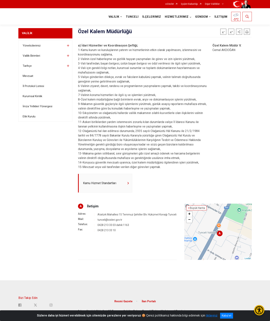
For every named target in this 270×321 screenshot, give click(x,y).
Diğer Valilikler (212, 4)
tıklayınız (212, 315)
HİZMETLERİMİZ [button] (177, 16)
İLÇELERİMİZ (151, 16)
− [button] (189, 220)
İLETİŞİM (220, 16)
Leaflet (247, 258)
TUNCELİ (132, 16)
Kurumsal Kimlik (32, 96)
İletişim (93, 206)
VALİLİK (27, 33)
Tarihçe (27, 66)
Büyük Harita (197, 207)
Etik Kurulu (29, 116)
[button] (239, 32)
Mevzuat (28, 76)
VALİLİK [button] (114, 16)
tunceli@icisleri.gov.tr (110, 219)
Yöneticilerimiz (32, 45)
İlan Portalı (149, 301)
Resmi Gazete (123, 301)
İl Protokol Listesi (33, 86)
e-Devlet (169, 4)
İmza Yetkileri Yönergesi (37, 106)
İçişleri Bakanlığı (189, 4)
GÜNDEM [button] (201, 16)
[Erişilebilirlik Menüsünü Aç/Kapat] (259, 310)
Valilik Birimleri (31, 55)
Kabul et (226, 315)
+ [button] (189, 214)
